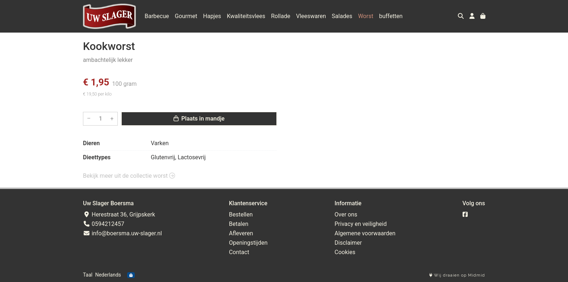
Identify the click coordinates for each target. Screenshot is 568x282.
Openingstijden (248, 242)
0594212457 (103, 223)
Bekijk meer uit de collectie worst (129, 175)
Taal (87, 275)
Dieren (91, 143)
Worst (365, 16)
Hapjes (212, 16)
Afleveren (241, 233)
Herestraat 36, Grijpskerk (119, 214)
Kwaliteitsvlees (246, 16)
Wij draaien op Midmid (457, 275)
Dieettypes (96, 157)
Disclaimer (348, 242)
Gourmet (186, 16)
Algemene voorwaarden (365, 233)
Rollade (280, 16)
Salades (342, 16)
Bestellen (241, 214)
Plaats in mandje (199, 118)
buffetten (390, 16)
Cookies (345, 252)
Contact (239, 252)
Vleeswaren (311, 16)
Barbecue (157, 16)
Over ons (346, 214)
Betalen (238, 223)
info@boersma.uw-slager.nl (122, 233)
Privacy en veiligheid (361, 223)
